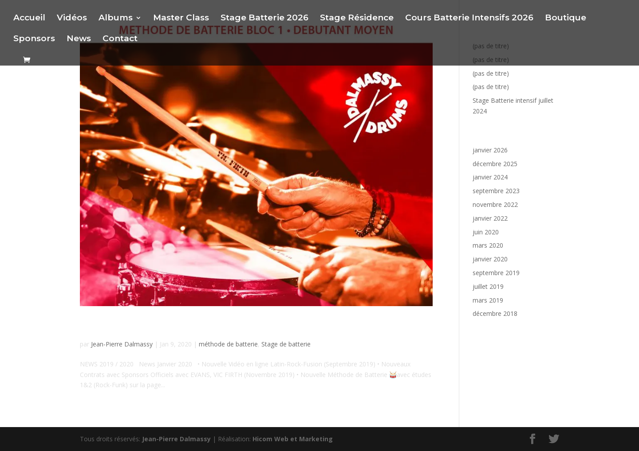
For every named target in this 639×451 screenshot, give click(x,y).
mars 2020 (488, 245)
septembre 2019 (496, 272)
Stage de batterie (286, 344)
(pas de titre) (491, 73)
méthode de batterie (228, 344)
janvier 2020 (490, 259)
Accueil (29, 19)
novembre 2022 (495, 204)
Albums (116, 19)
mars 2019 (488, 300)
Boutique (565, 19)
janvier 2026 (490, 150)
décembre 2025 (495, 163)
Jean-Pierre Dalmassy (122, 344)
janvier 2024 (490, 177)
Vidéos (72, 19)
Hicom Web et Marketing (292, 439)
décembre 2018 (495, 313)
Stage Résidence (357, 19)
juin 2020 (486, 232)
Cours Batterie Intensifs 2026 (469, 19)
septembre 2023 (496, 191)
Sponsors (34, 39)
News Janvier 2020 (144, 327)
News (79, 39)
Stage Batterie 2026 (264, 19)
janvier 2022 (490, 218)
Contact (120, 39)
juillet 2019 (488, 286)
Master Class (181, 19)
